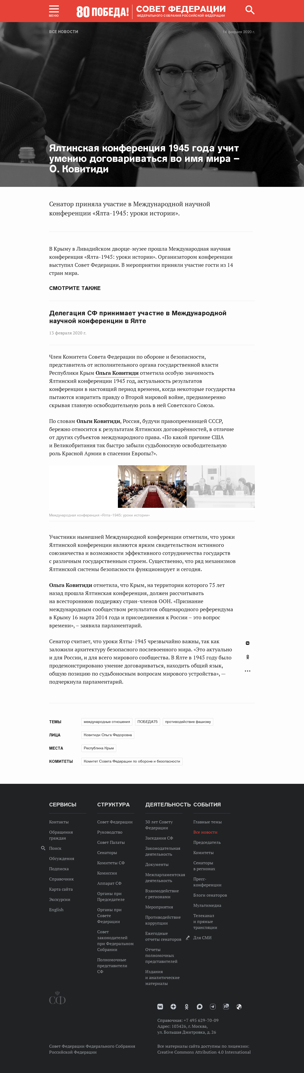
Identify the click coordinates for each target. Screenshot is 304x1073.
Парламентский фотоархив (239, 1006)
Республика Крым (99, 748)
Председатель (207, 842)
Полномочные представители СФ (112, 965)
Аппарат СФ (109, 883)
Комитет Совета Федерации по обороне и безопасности (132, 761)
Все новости (63, 31)
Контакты (59, 821)
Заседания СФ (159, 838)
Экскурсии (59, 899)
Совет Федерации (115, 821)
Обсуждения (61, 858)
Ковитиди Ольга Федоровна (108, 734)
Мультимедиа (207, 905)
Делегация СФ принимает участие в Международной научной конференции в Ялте (137, 317)
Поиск (55, 848)
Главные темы (207, 821)
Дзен (173, 1006)
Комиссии (107, 873)
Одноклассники (247, 657)
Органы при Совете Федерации (109, 915)
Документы (157, 864)
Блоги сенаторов (210, 895)
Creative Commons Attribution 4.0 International (204, 1052)
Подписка (59, 868)
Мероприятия (159, 907)
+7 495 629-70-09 (201, 1020)
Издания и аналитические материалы (162, 977)
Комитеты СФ (111, 862)
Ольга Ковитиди (118, 372)
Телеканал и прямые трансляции (205, 921)
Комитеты (203, 852)
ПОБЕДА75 (147, 721)
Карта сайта (61, 889)
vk (160, 1006)
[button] (54, 11)
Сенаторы (107, 852)
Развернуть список (247, 671)
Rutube (226, 1006)
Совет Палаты (111, 842)
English (56, 909)
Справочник (61, 879)
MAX (199, 1006)
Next (181, 487)
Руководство (109, 832)
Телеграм (213, 1006)
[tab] (247, 660)
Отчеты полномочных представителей (161, 955)
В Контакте (248, 643)
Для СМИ (202, 937)
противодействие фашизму (188, 721)
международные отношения (107, 721)
